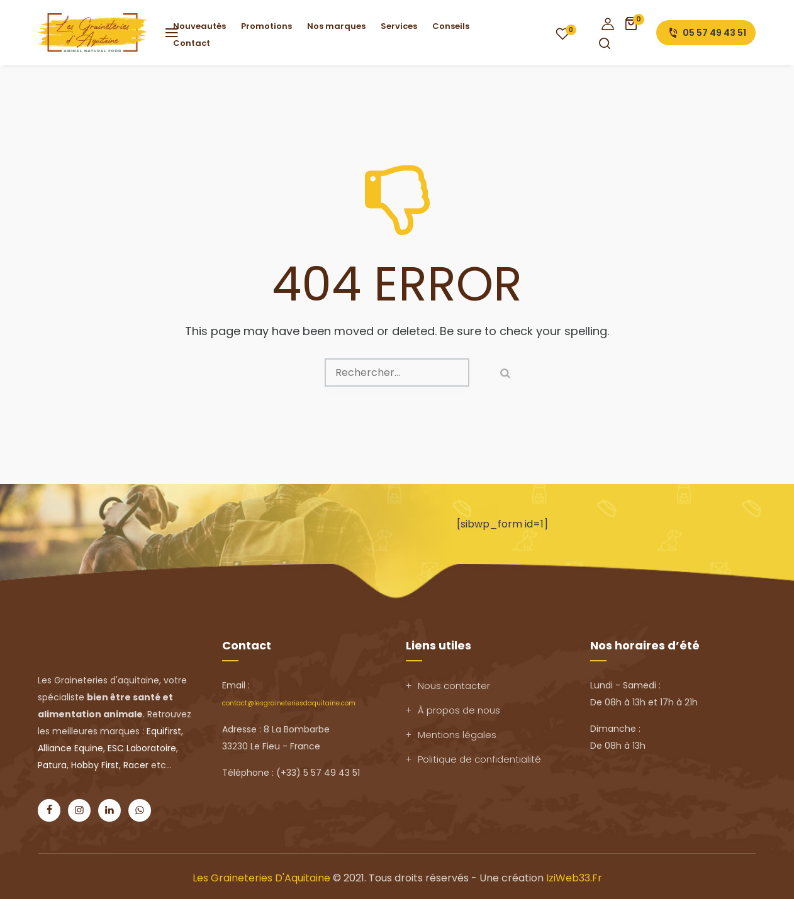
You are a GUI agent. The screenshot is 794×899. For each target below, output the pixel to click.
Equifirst (164, 731)
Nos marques (336, 26)
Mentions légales (457, 734)
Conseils (450, 26)
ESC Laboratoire (142, 748)
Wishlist (562, 33)
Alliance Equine (70, 748)
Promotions (266, 26)
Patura (52, 765)
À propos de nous (459, 710)
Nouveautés (199, 26)
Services (399, 26)
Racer (135, 765)
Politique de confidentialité (479, 759)
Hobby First (95, 765)
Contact (191, 43)
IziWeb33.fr (574, 878)
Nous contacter (454, 685)
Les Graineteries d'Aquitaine (261, 878)
